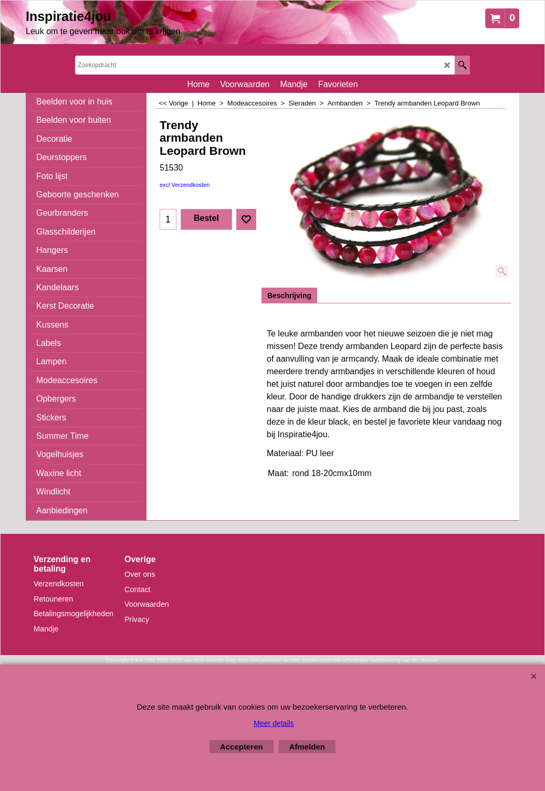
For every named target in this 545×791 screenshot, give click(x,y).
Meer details (274, 723)
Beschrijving (289, 295)
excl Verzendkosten (184, 185)
